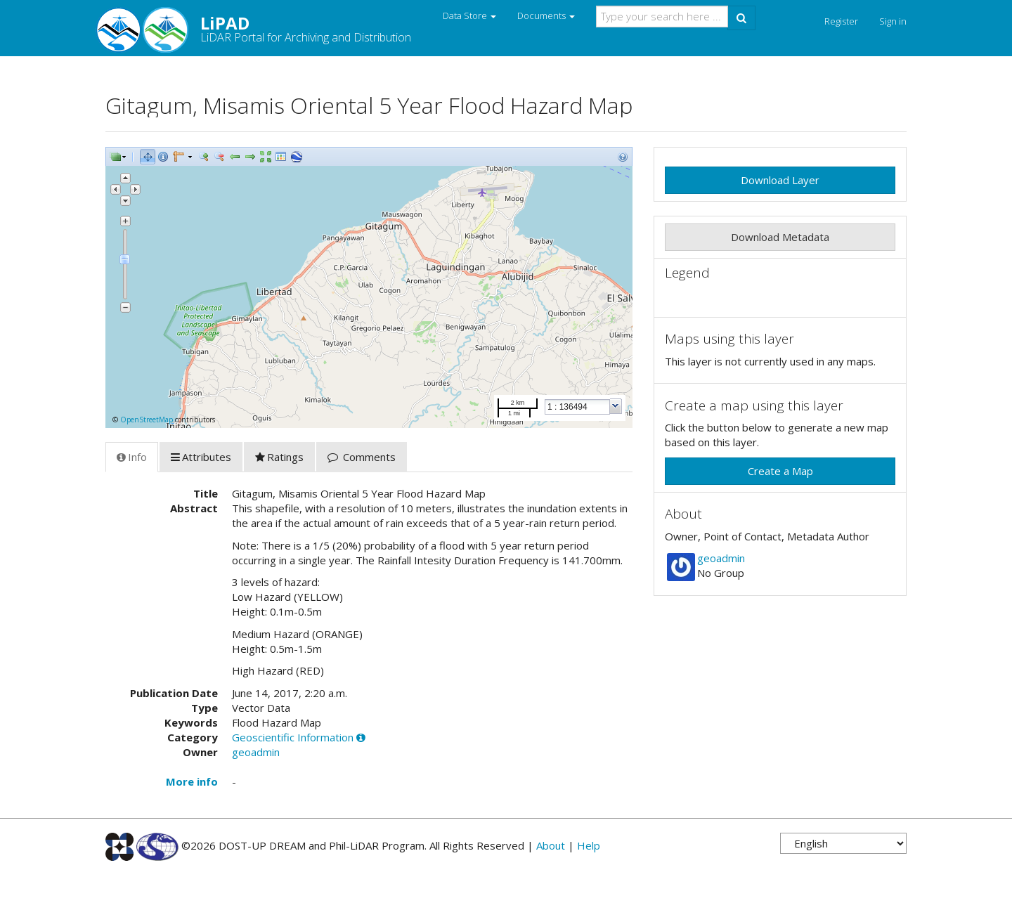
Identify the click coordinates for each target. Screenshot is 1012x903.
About (550, 845)
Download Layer (780, 180)
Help (588, 845)
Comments (361, 457)
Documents (546, 15)
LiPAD (258, 28)
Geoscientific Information (292, 737)
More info (192, 781)
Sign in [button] (893, 21)
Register (841, 21)
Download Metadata (780, 237)
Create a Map (780, 471)
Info (132, 457)
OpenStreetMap (146, 419)
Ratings (279, 457)
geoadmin (256, 752)
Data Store (469, 15)
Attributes (201, 457)
